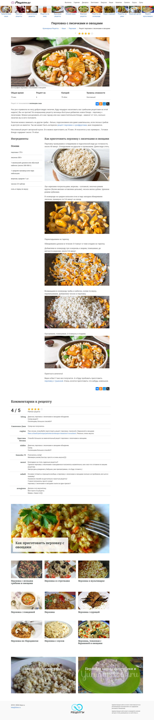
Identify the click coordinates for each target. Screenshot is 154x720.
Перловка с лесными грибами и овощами (22, 582)
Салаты (127, 2)
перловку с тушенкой (54, 381)
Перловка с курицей (89, 612)
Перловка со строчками (57, 581)
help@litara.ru (16, 707)
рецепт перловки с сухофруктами (72, 125)
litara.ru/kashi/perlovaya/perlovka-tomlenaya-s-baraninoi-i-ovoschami (52, 433)
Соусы (134, 2)
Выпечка (68, 2)
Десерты (85, 2)
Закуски (104, 2)
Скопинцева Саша (35, 103)
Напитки (118, 2)
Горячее (77, 2)
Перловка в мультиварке (91, 581)
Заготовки (94, 2)
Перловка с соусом (54, 641)
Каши (111, 2)
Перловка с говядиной (23, 612)
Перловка (50, 612)
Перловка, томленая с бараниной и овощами (90, 642)
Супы (141, 2)
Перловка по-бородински (24, 641)
